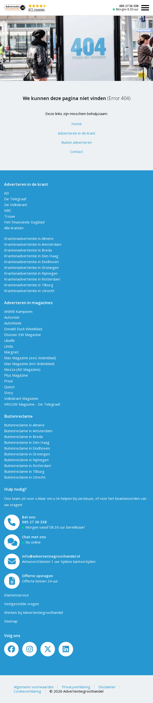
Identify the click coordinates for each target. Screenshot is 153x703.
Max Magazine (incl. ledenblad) (29, 363)
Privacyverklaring (76, 686)
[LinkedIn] (66, 649)
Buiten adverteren (76, 142)
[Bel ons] (12, 522)
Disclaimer (107, 686)
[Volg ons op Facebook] (11, 649)
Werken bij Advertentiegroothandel (33, 612)
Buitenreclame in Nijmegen (26, 459)
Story (8, 392)
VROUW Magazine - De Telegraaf (32, 404)
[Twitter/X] (47, 649)
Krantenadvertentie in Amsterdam (32, 244)
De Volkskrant (15, 204)
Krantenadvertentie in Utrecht (29, 290)
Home (76, 123)
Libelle (9, 340)
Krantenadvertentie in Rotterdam (32, 279)
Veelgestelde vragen (21, 603)
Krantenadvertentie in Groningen (31, 267)
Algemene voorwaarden (34, 686)
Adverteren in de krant (76, 133)
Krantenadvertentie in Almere (29, 238)
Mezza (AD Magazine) (22, 369)
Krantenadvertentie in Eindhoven (31, 261)
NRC (7, 210)
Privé (8, 381)
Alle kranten (13, 227)
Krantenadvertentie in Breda (28, 250)
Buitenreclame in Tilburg (24, 471)
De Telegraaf (15, 198)
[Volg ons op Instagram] (29, 649)
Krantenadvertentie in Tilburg (28, 284)
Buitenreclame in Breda (23, 436)
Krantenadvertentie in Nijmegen (31, 273)
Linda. (9, 346)
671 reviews (36, 9)
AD (6, 193)
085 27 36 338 (128, 6)
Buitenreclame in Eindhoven (27, 448)
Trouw (9, 216)
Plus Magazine (16, 375)
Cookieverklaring (27, 691)
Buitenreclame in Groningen (27, 454)
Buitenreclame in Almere (24, 425)
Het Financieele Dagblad (24, 222)
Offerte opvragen (37, 575)
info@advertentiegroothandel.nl (51, 556)
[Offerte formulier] (12, 581)
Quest (9, 386)
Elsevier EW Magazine (22, 334)
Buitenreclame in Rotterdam (27, 465)
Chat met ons (34, 536)
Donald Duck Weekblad (23, 328)
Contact (76, 151)
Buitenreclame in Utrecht (25, 477)
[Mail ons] (12, 561)
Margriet (11, 352)
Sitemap (11, 621)
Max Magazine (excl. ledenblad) (30, 357)
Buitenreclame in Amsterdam (28, 430)
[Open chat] (12, 542)
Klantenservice (16, 595)
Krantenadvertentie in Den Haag (31, 255)
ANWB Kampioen (18, 311)
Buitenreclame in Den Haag (26, 442)
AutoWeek (12, 323)
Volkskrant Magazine (21, 398)
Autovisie (11, 317)
